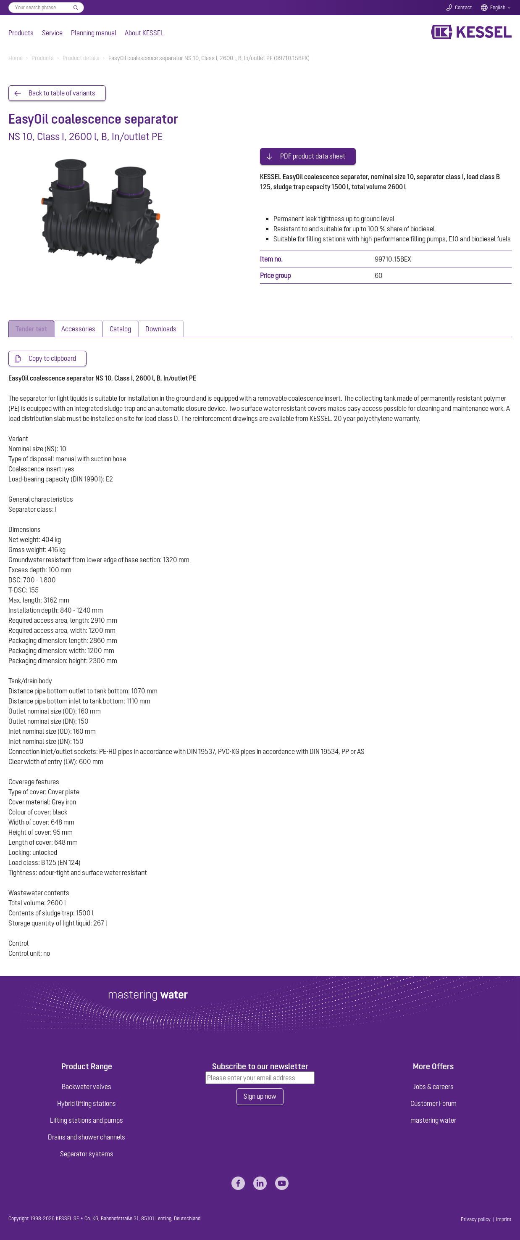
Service (52, 33)
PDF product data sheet (312, 155)
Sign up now (260, 1095)
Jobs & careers (433, 1085)
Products (21, 33)
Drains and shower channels (86, 1136)
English (497, 8)
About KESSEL (144, 33)
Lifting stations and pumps (86, 1119)
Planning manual (93, 33)
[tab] (31, 327)
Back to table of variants (62, 93)
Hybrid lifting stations (86, 1102)
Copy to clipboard (52, 357)
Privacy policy (476, 1218)
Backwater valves (86, 1085)
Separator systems (86, 1152)
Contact (463, 8)
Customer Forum (433, 1102)
